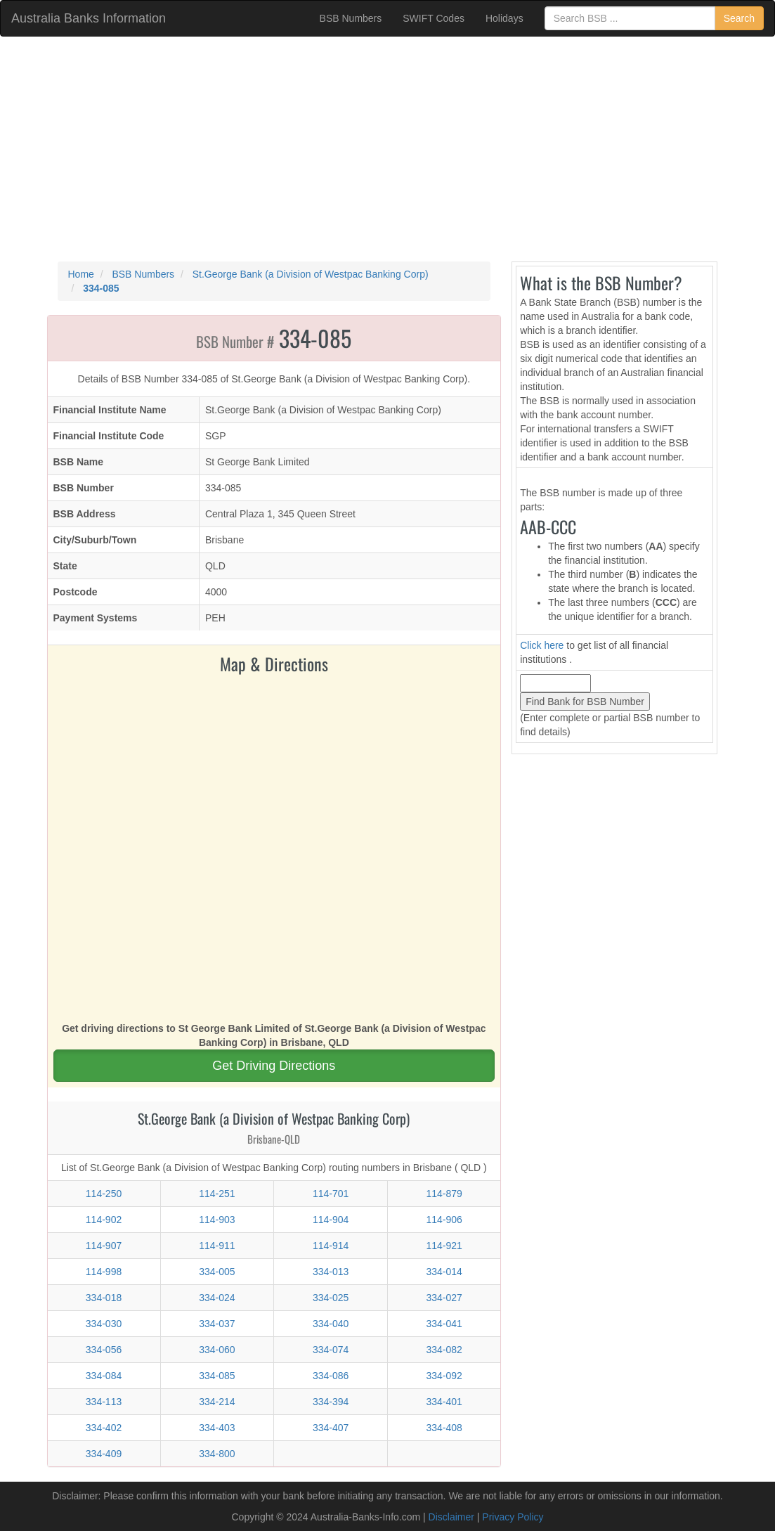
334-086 (331, 1375)
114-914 (331, 1245)
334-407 (331, 1427)
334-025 (331, 1297)
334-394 (331, 1401)
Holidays (504, 18)
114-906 (444, 1219)
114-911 (217, 1245)
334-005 (217, 1271)
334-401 (444, 1401)
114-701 (331, 1193)
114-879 (444, 1193)
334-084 (104, 1375)
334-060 (217, 1349)
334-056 (104, 1349)
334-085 (217, 1375)
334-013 (331, 1271)
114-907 (104, 1245)
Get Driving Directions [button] (273, 1066)
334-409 (104, 1453)
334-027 (444, 1297)
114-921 (444, 1245)
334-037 (217, 1323)
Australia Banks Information (88, 18)
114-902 (104, 1219)
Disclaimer (451, 1517)
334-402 (104, 1427)
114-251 (217, 1193)
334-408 (444, 1427)
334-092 (444, 1375)
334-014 (444, 1271)
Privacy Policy (512, 1517)
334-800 (217, 1453)
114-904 (331, 1219)
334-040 (331, 1323)
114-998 (104, 1271)
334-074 (331, 1349)
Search (739, 18)
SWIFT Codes (433, 18)
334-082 (444, 1349)
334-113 (104, 1401)
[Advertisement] (387, 149)
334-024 (217, 1297)
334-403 (217, 1427)
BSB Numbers (351, 18)
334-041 (444, 1323)
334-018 (104, 1297)
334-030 (104, 1323)
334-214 (217, 1401)
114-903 (217, 1219)
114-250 (104, 1193)
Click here (542, 645)
